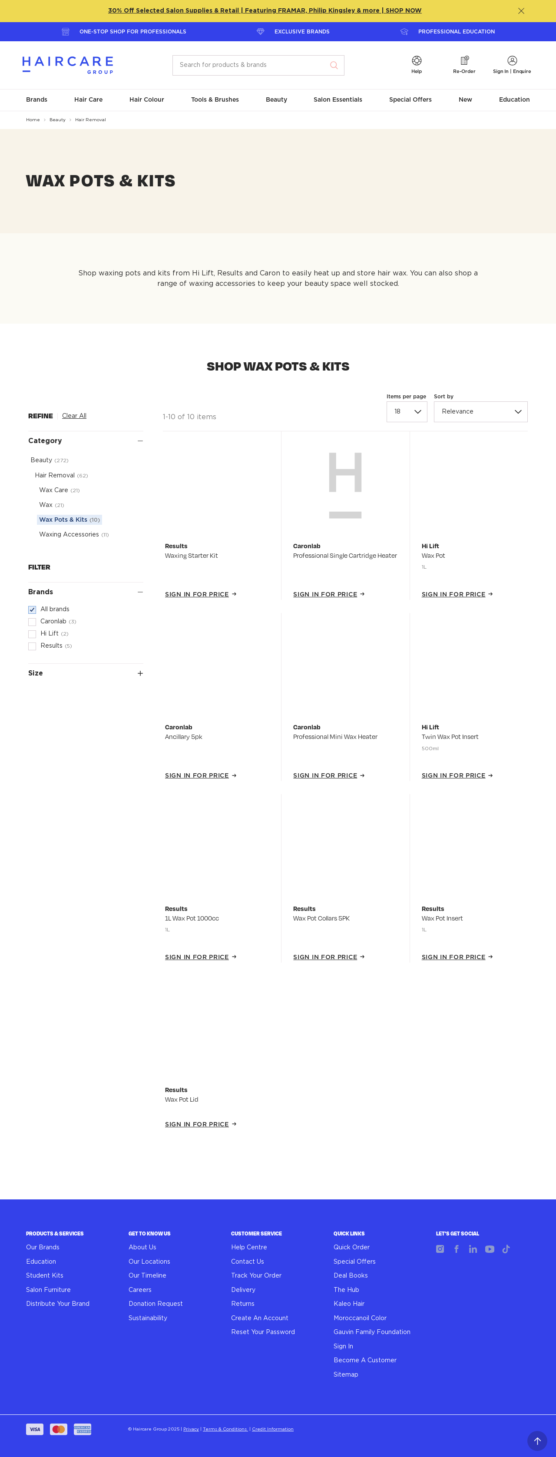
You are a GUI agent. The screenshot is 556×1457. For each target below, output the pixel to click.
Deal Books (351, 1276)
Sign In (343, 1347)
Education (41, 1262)
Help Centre (249, 1248)
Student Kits (44, 1276)
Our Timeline (147, 1276)
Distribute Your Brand (57, 1304)
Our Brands (43, 1248)
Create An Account (259, 1318)
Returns (243, 1304)
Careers (140, 1290)
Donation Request (156, 1304)
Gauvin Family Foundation (372, 1332)
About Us (142, 1248)
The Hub (346, 1290)
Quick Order (352, 1248)
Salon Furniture (48, 1290)
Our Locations (149, 1262)
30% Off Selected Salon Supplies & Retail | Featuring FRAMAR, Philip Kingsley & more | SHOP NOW (265, 11)
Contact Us (247, 1262)
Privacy (191, 1429)
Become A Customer (365, 1361)
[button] (416, 65)
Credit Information (273, 1429)
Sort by (443, 396)
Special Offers (355, 1262)
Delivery (243, 1290)
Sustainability (148, 1318)
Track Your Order (256, 1276)
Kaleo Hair (349, 1304)
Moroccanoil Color (360, 1318)
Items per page (406, 396)
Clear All (74, 416)
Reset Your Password (263, 1332)
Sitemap (346, 1375)
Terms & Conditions (225, 1429)
